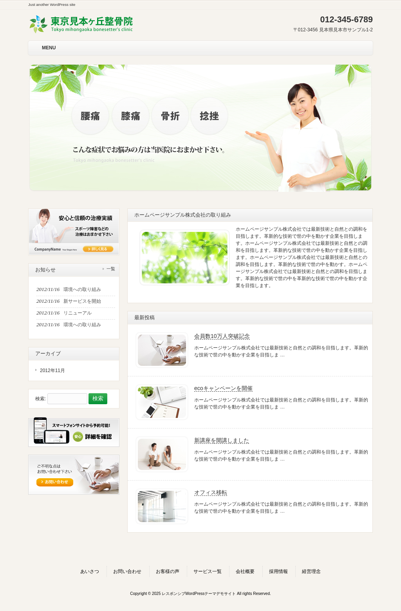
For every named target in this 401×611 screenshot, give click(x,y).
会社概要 (245, 571)
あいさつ (89, 571)
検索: (40, 398)
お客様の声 (167, 571)
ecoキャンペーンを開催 (223, 388)
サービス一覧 (207, 571)
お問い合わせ (127, 571)
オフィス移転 (210, 492)
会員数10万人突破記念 (222, 336)
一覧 (111, 268)
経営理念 (311, 571)
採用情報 (278, 571)
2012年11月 (52, 370)
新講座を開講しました (221, 440)
